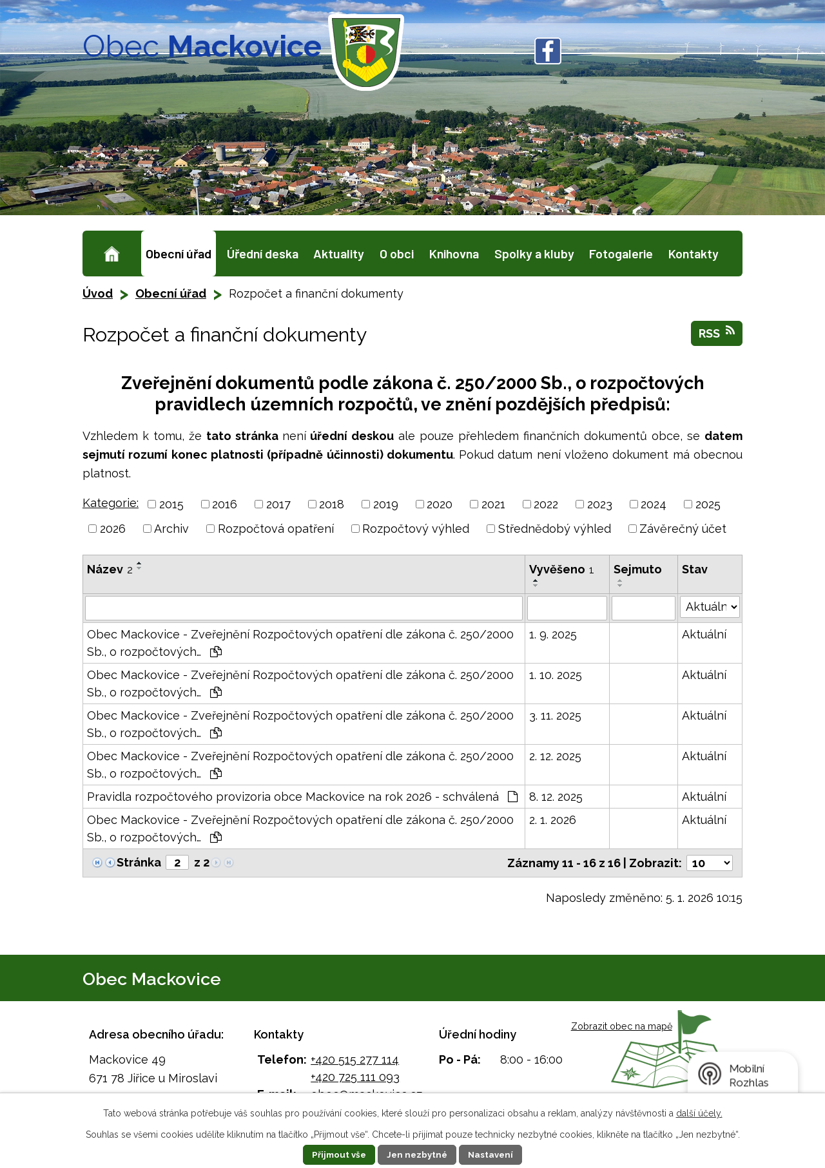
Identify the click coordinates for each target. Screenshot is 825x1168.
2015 (171, 504)
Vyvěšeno (561, 569)
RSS (717, 332)
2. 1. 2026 (552, 820)
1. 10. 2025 (555, 675)
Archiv (171, 528)
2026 (113, 528)
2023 (599, 504)
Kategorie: (110, 503)
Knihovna (454, 253)
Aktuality (338, 253)
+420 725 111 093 (355, 1077)
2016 (224, 504)
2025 (708, 504)
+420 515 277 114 (355, 1059)
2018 (331, 504)
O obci (397, 253)
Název (110, 569)
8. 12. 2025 (556, 796)
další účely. (699, 1113)
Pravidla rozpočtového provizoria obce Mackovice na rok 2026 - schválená (302, 796)
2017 (278, 504)
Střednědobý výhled (554, 528)
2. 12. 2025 (555, 756)
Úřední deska (262, 253)
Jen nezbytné (417, 1154)
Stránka (139, 862)
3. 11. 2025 (555, 715)
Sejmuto (638, 569)
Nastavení (494, 1154)
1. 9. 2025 (553, 634)
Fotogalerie (621, 253)
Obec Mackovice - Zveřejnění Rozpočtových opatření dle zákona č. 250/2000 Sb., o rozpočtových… (300, 642)
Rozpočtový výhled (415, 528)
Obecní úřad (178, 253)
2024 (653, 504)
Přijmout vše (335, 1154)
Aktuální (704, 634)
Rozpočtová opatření (276, 528)
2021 (493, 504)
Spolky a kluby (534, 253)
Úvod (112, 253)
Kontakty (693, 253)
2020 (439, 504)
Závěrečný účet (682, 528)
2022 (546, 504)
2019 (385, 504)
